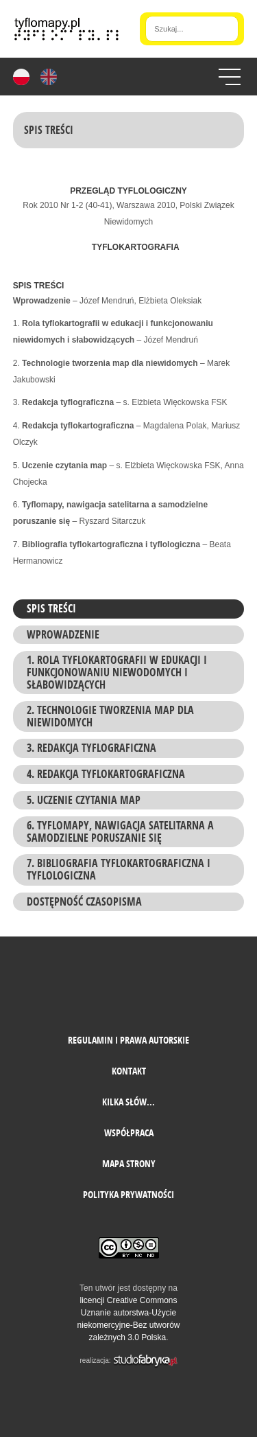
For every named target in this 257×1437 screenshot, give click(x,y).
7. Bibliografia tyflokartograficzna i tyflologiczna (118, 869)
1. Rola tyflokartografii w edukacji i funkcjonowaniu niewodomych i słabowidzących (117, 671)
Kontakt (129, 1070)
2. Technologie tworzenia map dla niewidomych (110, 716)
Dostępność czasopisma (84, 901)
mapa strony (129, 1163)
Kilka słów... (128, 1101)
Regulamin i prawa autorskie (128, 1039)
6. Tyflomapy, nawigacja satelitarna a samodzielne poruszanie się (120, 831)
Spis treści (51, 608)
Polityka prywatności (128, 1194)
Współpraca (129, 1132)
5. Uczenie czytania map (83, 799)
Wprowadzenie (63, 634)
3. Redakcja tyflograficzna (91, 747)
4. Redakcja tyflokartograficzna (106, 773)
